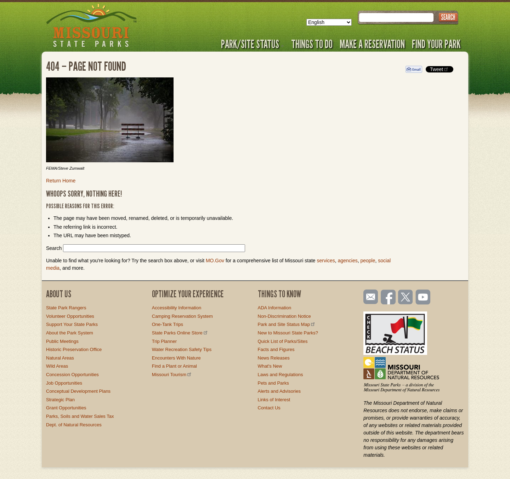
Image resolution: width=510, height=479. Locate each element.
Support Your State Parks (72, 324)
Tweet (439, 69)
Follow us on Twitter (405, 298)
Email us (369, 297)
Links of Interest (274, 399)
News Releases (274, 358)
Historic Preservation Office (74, 349)
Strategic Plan (60, 399)
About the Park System (69, 332)
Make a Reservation (372, 44)
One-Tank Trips (167, 324)
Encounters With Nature (176, 358)
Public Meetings (62, 341)
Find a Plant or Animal (174, 366)
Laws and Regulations (280, 374)
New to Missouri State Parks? (288, 332)
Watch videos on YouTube (423, 298)
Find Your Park (436, 44)
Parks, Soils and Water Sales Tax (80, 416)
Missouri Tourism (172, 374)
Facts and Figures (276, 349)
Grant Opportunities (66, 407)
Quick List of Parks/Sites (283, 341)
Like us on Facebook (388, 298)
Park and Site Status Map (287, 324)
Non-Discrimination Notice (284, 316)
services (326, 260)
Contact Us (269, 407)
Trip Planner (164, 341)
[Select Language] (329, 22)
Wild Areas (57, 366)
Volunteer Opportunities (70, 316)
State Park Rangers (66, 307)
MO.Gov (215, 260)
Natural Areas (60, 358)
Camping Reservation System (182, 316)
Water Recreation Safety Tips (182, 349)
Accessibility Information (176, 307)
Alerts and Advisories (279, 391)
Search (54, 248)
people (367, 260)
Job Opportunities (64, 383)
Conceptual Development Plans (78, 391)
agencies (348, 260)
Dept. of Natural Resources (74, 424)
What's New (270, 366)
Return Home (60, 180)
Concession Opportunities (72, 374)
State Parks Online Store (180, 332)
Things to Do (312, 44)
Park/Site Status (252, 44)
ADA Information (274, 307)
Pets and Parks (273, 383)
